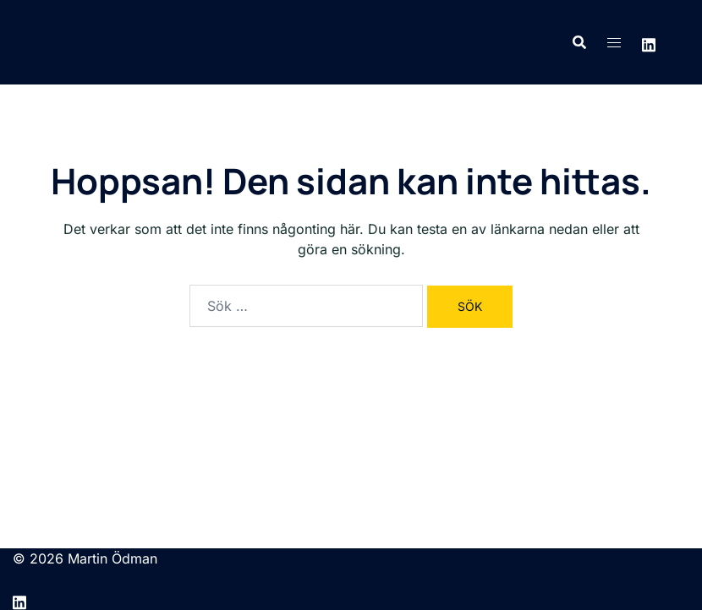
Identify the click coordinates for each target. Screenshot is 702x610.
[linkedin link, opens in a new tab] (648, 42)
